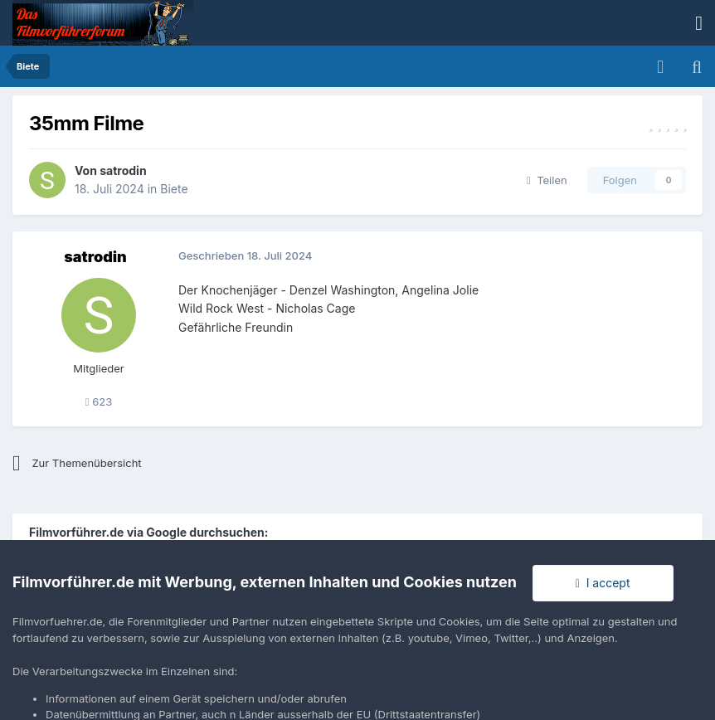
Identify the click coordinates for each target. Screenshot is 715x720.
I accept (603, 583)
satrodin (123, 170)
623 (98, 401)
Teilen (547, 180)
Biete (173, 189)
